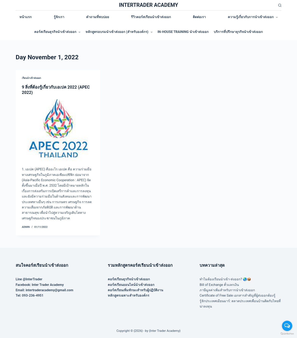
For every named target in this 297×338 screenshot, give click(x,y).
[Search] (279, 5)
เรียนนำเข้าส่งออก (31, 78)
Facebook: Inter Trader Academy (40, 285)
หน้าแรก (25, 17)
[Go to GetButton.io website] (287, 333)
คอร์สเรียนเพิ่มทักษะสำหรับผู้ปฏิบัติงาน (135, 290)
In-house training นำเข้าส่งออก (183, 32)
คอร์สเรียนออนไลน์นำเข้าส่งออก (131, 285)
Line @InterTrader (29, 279)
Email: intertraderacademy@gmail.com (44, 290)
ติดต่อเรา (199, 17)
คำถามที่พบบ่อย (97, 17)
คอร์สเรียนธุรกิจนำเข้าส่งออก (58, 32)
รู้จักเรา (59, 17)
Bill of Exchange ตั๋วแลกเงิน (219, 285)
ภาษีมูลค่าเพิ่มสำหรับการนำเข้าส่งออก (227, 290)
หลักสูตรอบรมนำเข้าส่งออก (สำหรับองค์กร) (119, 32)
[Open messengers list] (287, 326)
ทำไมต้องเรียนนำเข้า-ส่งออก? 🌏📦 (225, 279)
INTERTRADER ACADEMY (148, 5)
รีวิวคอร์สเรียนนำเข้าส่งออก (151, 17)
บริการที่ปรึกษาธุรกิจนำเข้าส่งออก (238, 32)
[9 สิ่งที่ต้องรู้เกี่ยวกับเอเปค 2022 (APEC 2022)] (58, 131)
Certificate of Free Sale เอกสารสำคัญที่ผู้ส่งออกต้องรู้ (237, 295)
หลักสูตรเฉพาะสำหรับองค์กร (128, 295)
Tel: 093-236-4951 (29, 295)
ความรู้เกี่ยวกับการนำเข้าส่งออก (253, 17)
